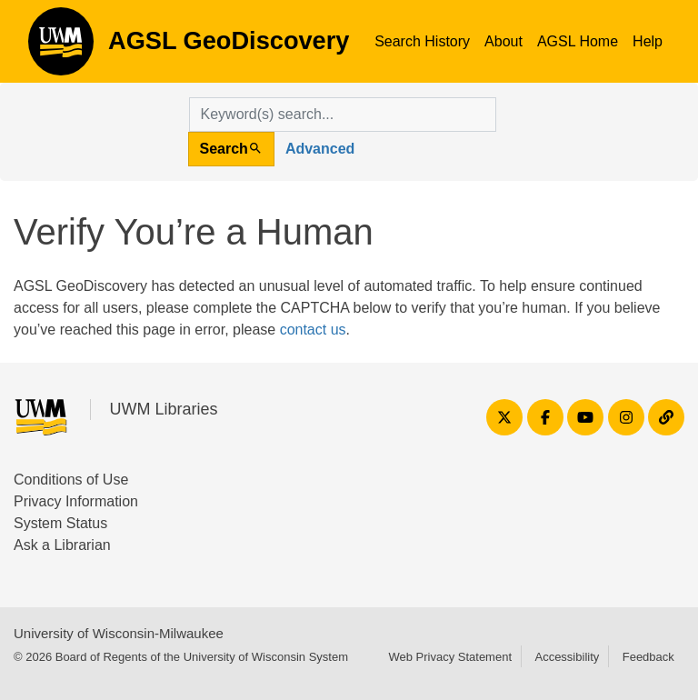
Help (648, 41)
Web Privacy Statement (450, 657)
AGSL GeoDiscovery (61, 47)
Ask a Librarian (62, 545)
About (503, 41)
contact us (313, 329)
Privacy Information (76, 501)
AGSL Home (577, 41)
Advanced (319, 148)
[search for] (342, 114)
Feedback (648, 657)
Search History (422, 41)
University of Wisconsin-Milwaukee (119, 633)
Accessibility (566, 657)
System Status (60, 523)
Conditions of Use (71, 479)
